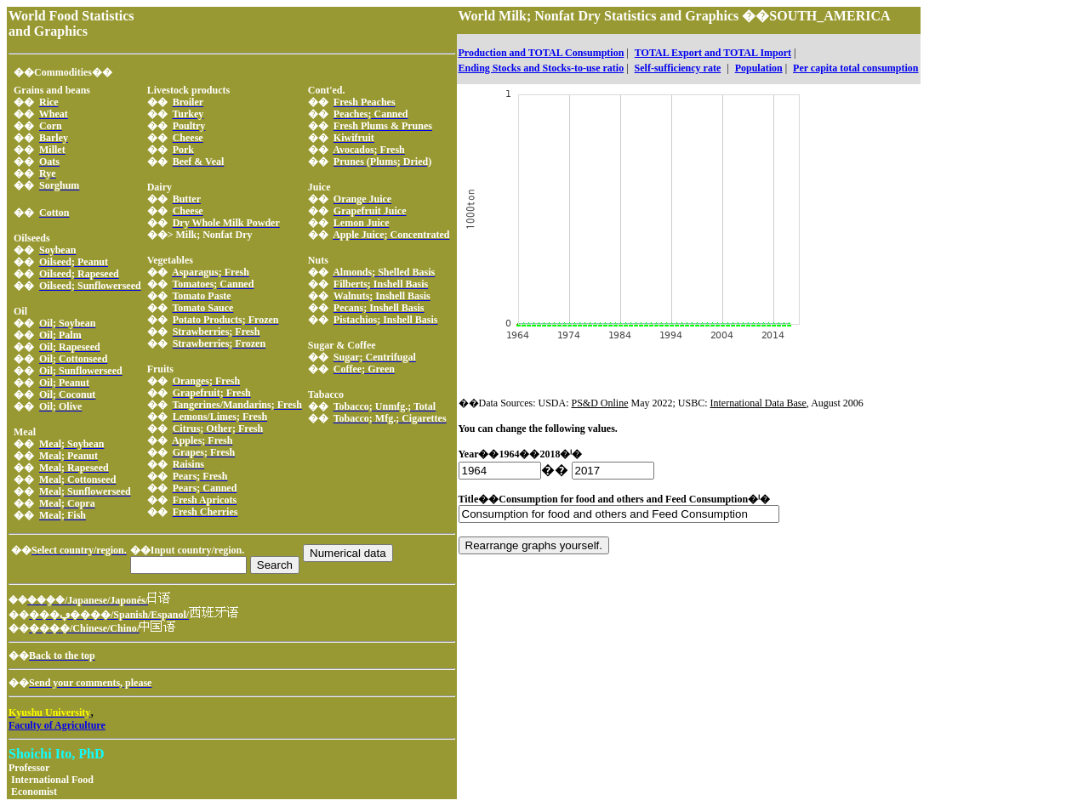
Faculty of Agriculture (57, 725)
